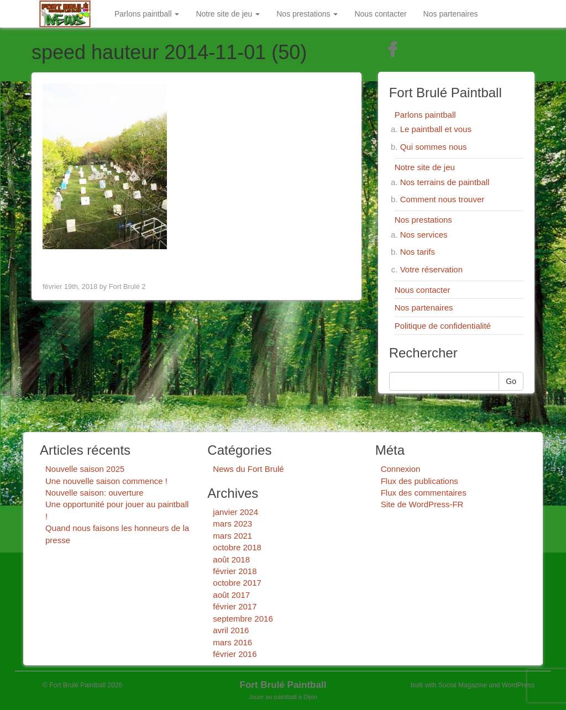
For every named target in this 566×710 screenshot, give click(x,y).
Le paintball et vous (435, 129)
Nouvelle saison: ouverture (94, 492)
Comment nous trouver (442, 199)
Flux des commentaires (424, 492)
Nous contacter (380, 13)
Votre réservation (431, 269)
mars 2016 (232, 642)
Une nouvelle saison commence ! (106, 481)
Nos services (424, 234)
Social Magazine (462, 685)
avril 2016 (231, 630)
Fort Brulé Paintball (283, 685)
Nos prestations (307, 13)
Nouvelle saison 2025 (84, 469)
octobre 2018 (237, 547)
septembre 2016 (242, 618)
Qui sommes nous (433, 146)
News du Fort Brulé (248, 469)
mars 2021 (232, 535)
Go (511, 381)
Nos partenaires (450, 13)
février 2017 (234, 606)
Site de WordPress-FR (422, 504)
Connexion (401, 469)
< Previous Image (77, 263)
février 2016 (234, 654)
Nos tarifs (417, 251)
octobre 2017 (237, 582)
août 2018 (231, 559)
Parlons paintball (146, 13)
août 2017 (231, 594)
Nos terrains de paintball (445, 182)
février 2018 (234, 571)
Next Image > (323, 263)
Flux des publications (419, 481)
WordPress (518, 685)
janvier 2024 (235, 512)
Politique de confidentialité (443, 325)
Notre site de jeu (228, 13)
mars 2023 (232, 523)
